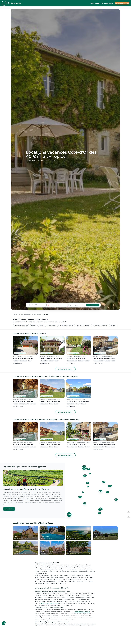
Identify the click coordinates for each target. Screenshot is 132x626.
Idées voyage (95, 3)
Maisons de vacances (21, 325)
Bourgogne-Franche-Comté (32, 314)
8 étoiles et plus (83, 325)
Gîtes (41, 325)
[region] (98, 490)
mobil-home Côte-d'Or (82, 612)
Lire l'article (9, 509)
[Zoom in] (128, 511)
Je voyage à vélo (107, 3)
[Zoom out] (128, 513)
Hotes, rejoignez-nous (122, 3)
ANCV (113, 325)
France (21, 314)
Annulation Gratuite (100, 325)
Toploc (15, 314)
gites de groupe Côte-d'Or (50, 603)
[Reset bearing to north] (128, 516)
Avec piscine (51, 325)
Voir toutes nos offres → (65, 369)
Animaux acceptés (66, 325)
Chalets (33, 325)
